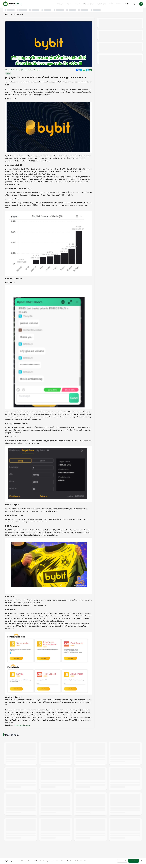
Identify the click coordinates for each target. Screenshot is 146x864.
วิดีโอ (111, 4)
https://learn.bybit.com (22, 725)
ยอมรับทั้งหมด (133, 861)
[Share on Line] (84, 70)
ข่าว (68, 4)
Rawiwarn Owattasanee (35, 70)
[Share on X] (80, 70)
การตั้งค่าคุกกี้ (122, 861)
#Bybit (8, 73)
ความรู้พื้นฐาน (101, 4)
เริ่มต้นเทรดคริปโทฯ (123, 4)
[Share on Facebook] (77, 70)
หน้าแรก (60, 4)
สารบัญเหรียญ (88, 4)
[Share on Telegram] (87, 70)
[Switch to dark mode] (134, 4)
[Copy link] (90, 70)
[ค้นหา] (141, 4)
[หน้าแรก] (12, 3)
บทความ (77, 4)
